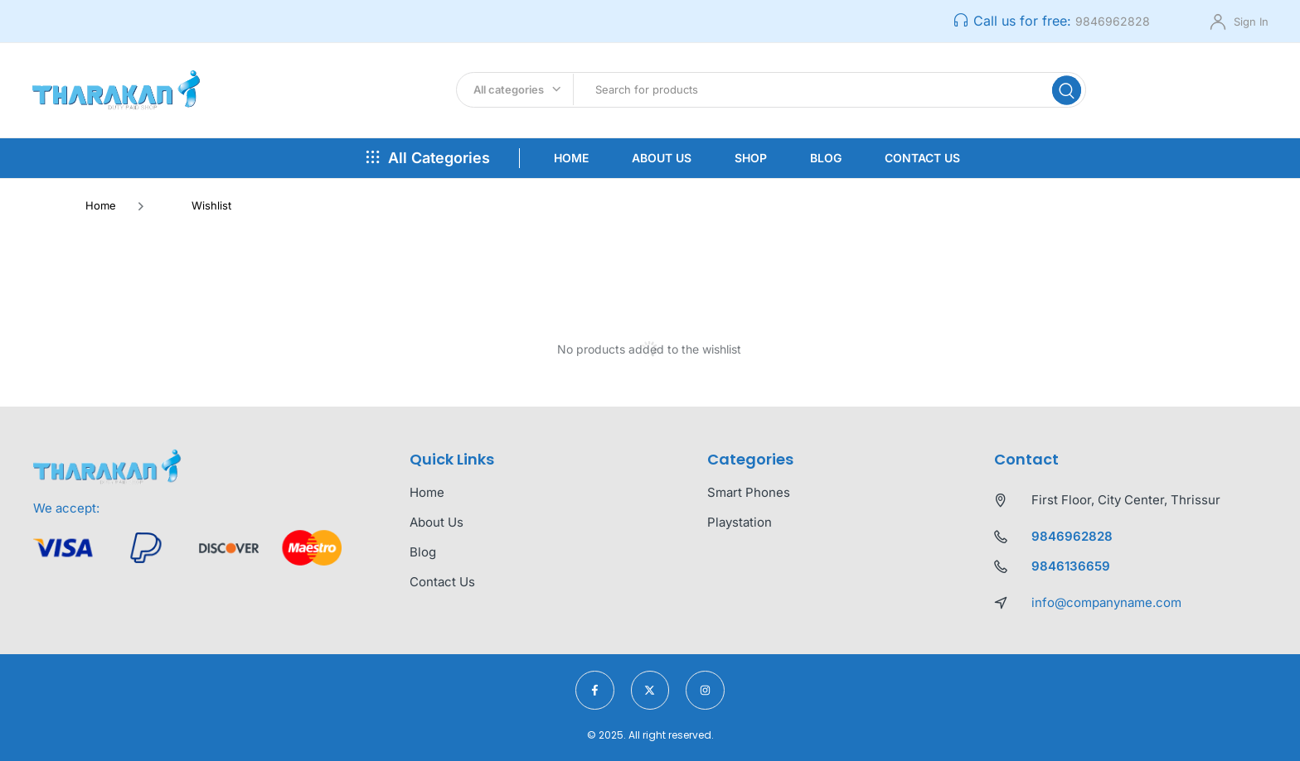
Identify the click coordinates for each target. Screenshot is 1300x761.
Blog (826, 158)
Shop (751, 158)
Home (571, 158)
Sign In (1251, 21)
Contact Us (922, 158)
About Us (661, 158)
